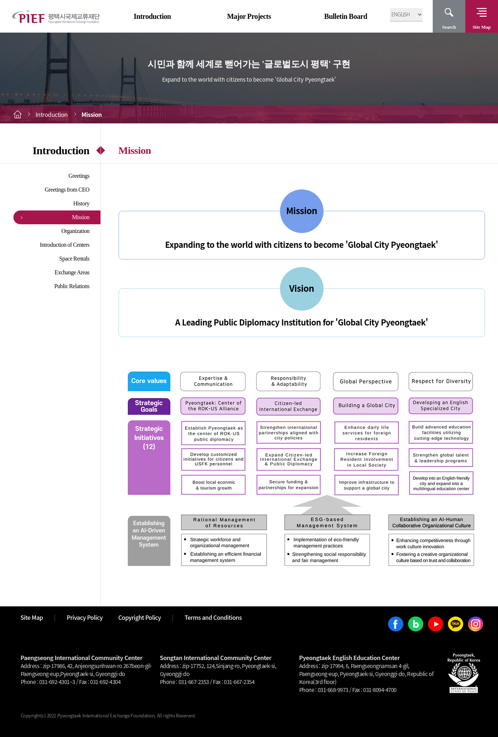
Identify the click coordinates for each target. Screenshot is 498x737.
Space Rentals (74, 258)
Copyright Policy (139, 617)
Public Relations (72, 286)
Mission (80, 217)
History (81, 203)
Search (449, 27)
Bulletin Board (345, 16)
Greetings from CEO (67, 190)
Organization (75, 231)
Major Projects (249, 16)
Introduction (152, 16)
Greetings (79, 176)
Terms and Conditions (213, 617)
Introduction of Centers (65, 245)
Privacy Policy (85, 617)
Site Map (482, 27)
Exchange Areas (71, 272)
